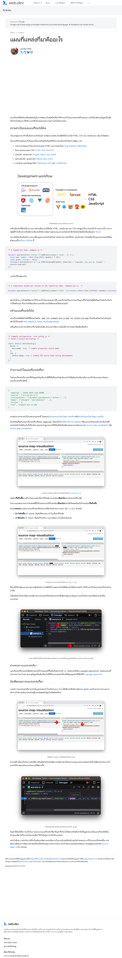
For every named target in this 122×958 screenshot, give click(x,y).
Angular (36, 154)
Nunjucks (73, 146)
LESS (43, 150)
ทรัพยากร (36, 3)
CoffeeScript (61, 163)
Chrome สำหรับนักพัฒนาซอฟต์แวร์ (16, 956)
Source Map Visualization (21, 428)
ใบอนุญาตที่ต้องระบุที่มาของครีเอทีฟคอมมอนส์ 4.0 (44, 859)
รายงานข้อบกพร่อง (10, 942)
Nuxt (45, 159)
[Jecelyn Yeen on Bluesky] (28, 53)
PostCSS (50, 150)
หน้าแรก (12, 33)
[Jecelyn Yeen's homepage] (31, 53)
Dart (49, 163)
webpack (32, 321)
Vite (25, 321)
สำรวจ (48, 3)
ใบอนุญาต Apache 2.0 (89, 859)
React (43, 154)
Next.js (39, 159)
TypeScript (41, 163)
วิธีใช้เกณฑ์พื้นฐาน (76, 3)
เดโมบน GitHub (26, 240)
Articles (7, 10)
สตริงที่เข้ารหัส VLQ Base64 (70, 422)
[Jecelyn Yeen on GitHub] (25, 53)
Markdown (82, 146)
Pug (66, 146)
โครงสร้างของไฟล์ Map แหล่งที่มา (91, 416)
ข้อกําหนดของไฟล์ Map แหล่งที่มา (62, 416)
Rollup (39, 321)
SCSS (37, 150)
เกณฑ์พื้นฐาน (60, 3)
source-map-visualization (97, 425)
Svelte (53, 154)
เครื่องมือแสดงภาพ (75, 493)
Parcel (46, 321)
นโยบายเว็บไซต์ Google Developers (30, 862)
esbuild (56, 321)
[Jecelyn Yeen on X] (21, 53)
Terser (98, 232)
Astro (50, 159)
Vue (48, 154)
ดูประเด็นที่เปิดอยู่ (10, 946)
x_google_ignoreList (93, 674)
